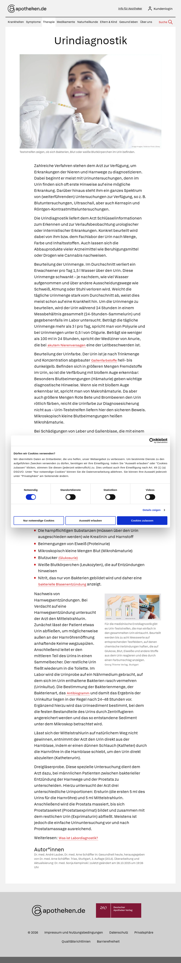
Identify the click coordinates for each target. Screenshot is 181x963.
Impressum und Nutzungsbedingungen (73, 939)
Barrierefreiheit (108, 948)
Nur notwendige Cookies (38, 520)
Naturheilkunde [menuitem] (87, 22)
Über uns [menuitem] (146, 22)
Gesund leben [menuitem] (128, 22)
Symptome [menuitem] (33, 22)
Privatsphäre (143, 939)
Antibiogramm (80, 699)
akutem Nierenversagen (70, 345)
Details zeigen (151, 509)
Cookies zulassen (142, 520)
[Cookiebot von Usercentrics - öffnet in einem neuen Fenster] (151, 440)
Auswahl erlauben (90, 520)
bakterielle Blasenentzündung (66, 590)
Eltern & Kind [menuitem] (108, 22)
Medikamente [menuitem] (66, 22)
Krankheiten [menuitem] (16, 22)
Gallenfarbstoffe (106, 366)
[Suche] (165, 22)
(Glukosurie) (70, 563)
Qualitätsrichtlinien (76, 948)
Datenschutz (118, 939)
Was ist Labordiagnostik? (81, 844)
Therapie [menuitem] (49, 22)
